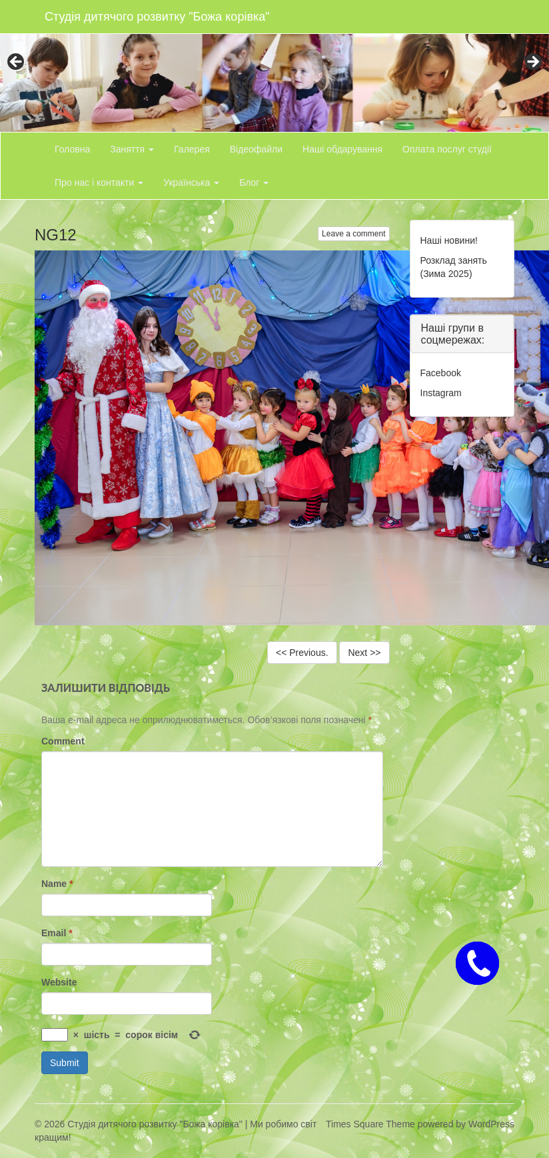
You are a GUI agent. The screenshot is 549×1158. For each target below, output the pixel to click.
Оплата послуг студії (447, 149)
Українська (191, 182)
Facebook (440, 373)
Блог (254, 182)
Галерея (192, 149)
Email (57, 933)
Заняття (132, 149)
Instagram (441, 393)
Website (59, 982)
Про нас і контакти (99, 182)
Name (57, 883)
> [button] (532, 63)
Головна (72, 149)
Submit (64, 1062)
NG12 (56, 235)
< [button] (17, 63)
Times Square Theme (370, 1124)
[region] (274, 66)
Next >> (364, 652)
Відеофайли (256, 149)
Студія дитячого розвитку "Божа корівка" (157, 16)
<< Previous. (302, 652)
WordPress (491, 1124)
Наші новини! (449, 240)
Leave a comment (353, 233)
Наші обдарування (342, 149)
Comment (63, 741)
